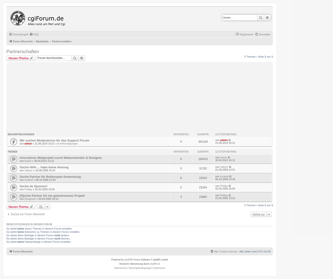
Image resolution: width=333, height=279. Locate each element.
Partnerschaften (22, 51)
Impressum (159, 268)
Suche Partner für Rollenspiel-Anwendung (50, 176)
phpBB (127, 259)
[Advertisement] (146, 97)
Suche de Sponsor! (33, 186)
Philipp (28, 189)
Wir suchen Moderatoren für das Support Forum (54, 140)
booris (28, 160)
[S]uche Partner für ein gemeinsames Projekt (52, 195)
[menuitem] (34, 34)
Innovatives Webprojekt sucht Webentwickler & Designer (61, 157)
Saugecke (30, 198)
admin (28, 143)
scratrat (29, 179)
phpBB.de (155, 264)
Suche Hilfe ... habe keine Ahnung (44, 167)
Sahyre (29, 170)
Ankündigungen (69, 143)
